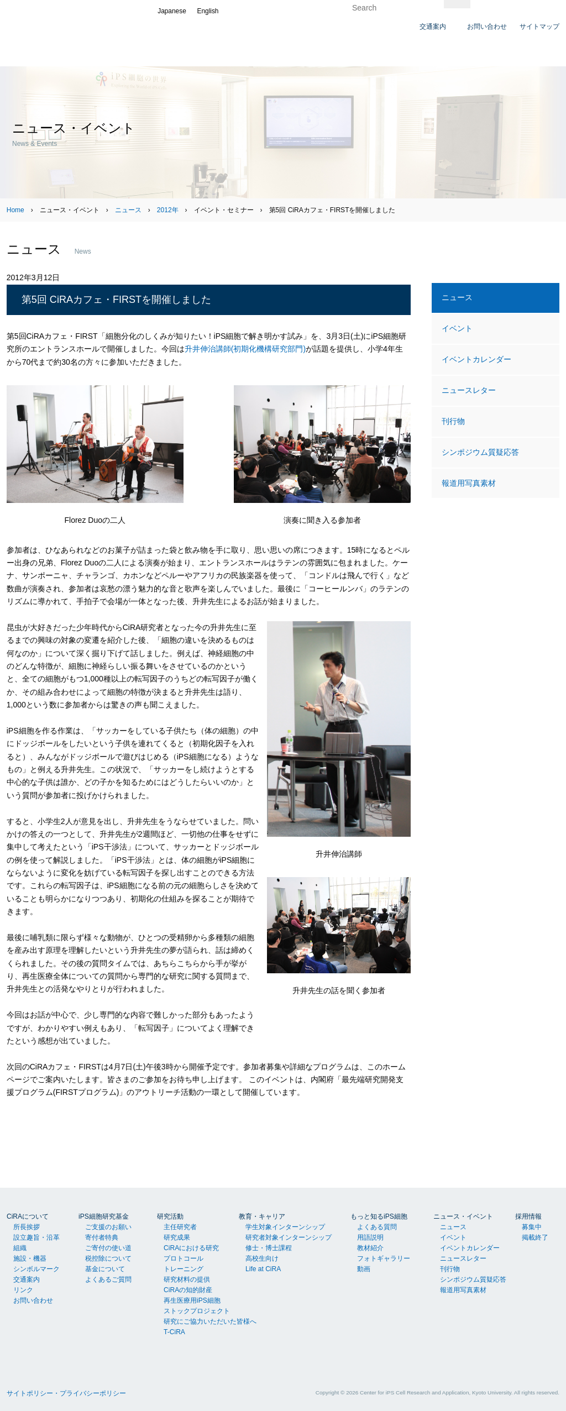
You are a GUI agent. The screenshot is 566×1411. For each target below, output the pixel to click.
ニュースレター (469, 390)
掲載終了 (535, 1237)
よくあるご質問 (108, 1279)
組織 (20, 1248)
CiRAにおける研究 (191, 1248)
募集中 (532, 1227)
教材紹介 (370, 1248)
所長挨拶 (26, 1227)
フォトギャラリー (383, 1258)
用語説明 (370, 1237)
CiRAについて (28, 1216)
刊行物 (453, 421)
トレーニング (183, 1269)
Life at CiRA (263, 1269)
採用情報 (528, 1216)
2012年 (168, 210)
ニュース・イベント (463, 1216)
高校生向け (262, 1258)
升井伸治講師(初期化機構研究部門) (245, 348)
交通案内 (26, 1279)
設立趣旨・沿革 (36, 1237)
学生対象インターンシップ (285, 1227)
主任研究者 (180, 1227)
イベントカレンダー (476, 359)
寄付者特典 (101, 1237)
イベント (457, 328)
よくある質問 (377, 1227)
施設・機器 (29, 1258)
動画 (363, 1269)
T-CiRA (174, 1332)
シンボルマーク (36, 1269)
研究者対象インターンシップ (288, 1237)
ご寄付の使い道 (108, 1248)
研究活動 (170, 1216)
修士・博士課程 (268, 1248)
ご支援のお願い (108, 1227)
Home (15, 210)
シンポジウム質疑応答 (480, 452)
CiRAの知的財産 (188, 1290)
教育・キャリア (262, 1216)
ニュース (128, 210)
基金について (105, 1269)
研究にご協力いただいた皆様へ (210, 1321)
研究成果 (177, 1237)
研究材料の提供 (187, 1279)
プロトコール (183, 1258)
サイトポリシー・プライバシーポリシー (66, 1393)
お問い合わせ (33, 1300)
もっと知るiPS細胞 (378, 1216)
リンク (23, 1290)
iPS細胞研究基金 (103, 1216)
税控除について (108, 1258)
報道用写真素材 (469, 483)
